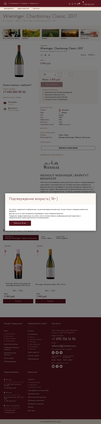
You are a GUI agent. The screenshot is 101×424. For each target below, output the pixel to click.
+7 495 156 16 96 (88, 4)
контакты (36, 8)
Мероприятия (9, 8)
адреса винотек (23, 8)
